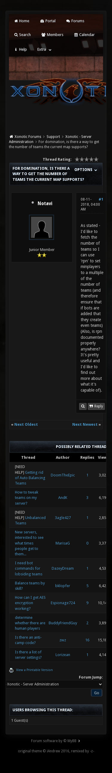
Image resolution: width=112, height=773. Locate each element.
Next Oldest (26, 424)
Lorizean (63, 654)
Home (21, 21)
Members (52, 34)
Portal (47, 21)
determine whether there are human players (30, 623)
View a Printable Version (34, 670)
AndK (62, 497)
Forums (75, 21)
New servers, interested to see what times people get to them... (29, 543)
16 (87, 640)
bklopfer (62, 585)
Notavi (45, 203)
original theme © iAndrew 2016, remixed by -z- (56, 751)
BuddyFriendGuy (63, 623)
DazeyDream (63, 568)
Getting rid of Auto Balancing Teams (30, 477)
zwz (62, 640)
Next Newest (85, 424)
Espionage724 (63, 603)
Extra (41, 49)
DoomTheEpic (63, 475)
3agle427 (63, 517)
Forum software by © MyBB (53, 741)
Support (53, 137)
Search (22, 34)
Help (20, 49)
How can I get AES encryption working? (30, 602)
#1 (101, 199)
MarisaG (63, 543)
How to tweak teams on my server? (26, 497)
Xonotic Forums (28, 137)
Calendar (84, 34)
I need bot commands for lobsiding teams (28, 568)
